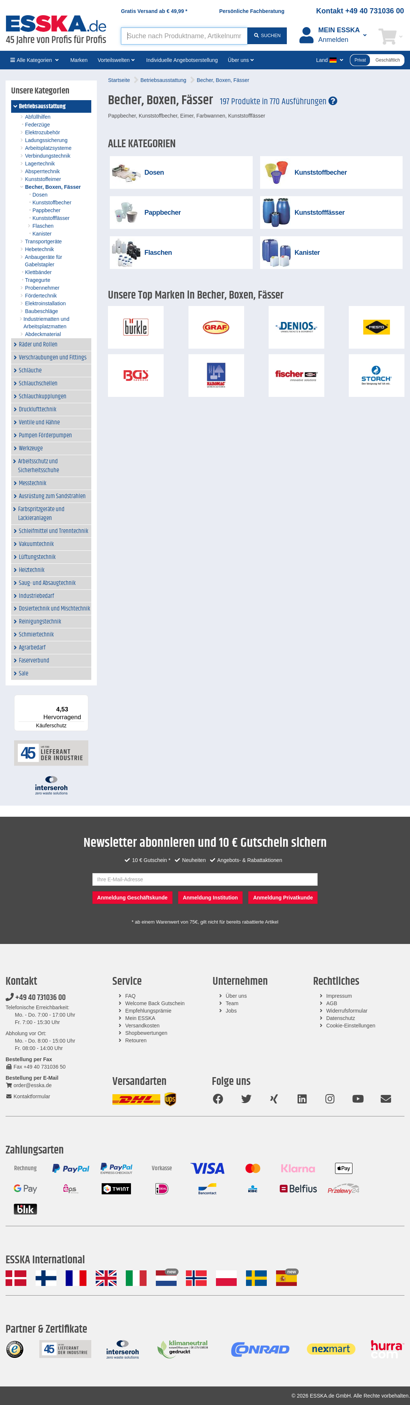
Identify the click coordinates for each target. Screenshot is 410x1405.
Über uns (236, 996)
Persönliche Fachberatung (252, 11)
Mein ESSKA (140, 1018)
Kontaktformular (28, 1096)
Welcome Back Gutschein (155, 1003)
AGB (331, 1003)
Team (232, 1003)
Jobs (231, 1011)
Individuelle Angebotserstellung (182, 60)
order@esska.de (29, 1085)
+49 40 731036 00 (36, 997)
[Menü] (83, 699)
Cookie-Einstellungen (350, 1026)
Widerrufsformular (346, 1011)
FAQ (130, 996)
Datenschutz (340, 1018)
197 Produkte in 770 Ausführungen (278, 101)
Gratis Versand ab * (154, 11)
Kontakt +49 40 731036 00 (360, 11)
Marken (79, 60)
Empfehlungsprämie (148, 1011)
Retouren (136, 1040)
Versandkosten (142, 1026)
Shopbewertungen (146, 1033)
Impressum (339, 996)
